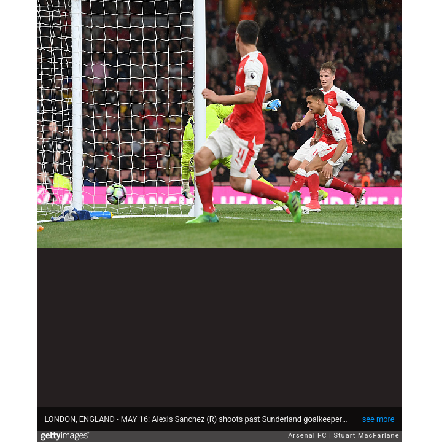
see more (378, 419)
